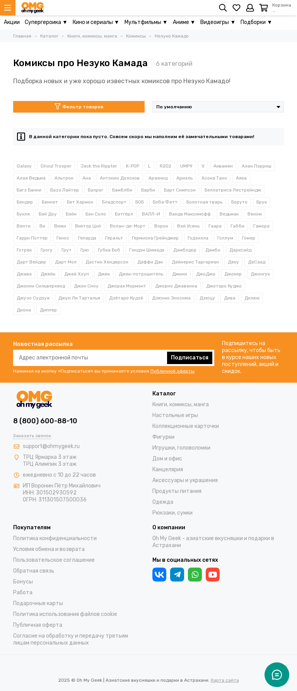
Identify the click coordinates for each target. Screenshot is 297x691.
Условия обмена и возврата (49, 549)
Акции (12, 22)
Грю (84, 250)
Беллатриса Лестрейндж (233, 190)
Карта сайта (225, 680)
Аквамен (223, 166)
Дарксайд (240, 250)
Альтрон (64, 178)
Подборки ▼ (256, 22)
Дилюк (251, 298)
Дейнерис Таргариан (195, 262)
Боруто (239, 202)
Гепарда (87, 238)
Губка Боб (109, 250)
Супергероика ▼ (46, 22)
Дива (230, 298)
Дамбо (212, 250)
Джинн (179, 274)
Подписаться (189, 357)
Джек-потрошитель (141, 274)
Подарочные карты (38, 603)
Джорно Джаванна (176, 286)
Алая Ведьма (31, 178)
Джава (24, 274)
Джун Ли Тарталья (79, 298)
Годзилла (198, 238)
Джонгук (260, 274)
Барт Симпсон (180, 190)
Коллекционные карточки (185, 426)
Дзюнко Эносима (171, 298)
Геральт (114, 238)
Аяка (241, 178)
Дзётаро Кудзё (126, 298)
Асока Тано (214, 178)
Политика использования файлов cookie (65, 614)
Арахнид (157, 178)
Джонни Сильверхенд (41, 286)
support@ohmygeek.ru (51, 446)
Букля (23, 214)
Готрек (24, 250)
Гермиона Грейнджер (155, 238)
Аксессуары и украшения (185, 480)
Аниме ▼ (184, 22)
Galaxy (24, 166)
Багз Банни (29, 190)
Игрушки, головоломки (181, 448)
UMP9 (186, 166)
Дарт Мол (66, 262)
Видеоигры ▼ (218, 22)
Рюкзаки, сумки (172, 513)
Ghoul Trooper (56, 166)
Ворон (161, 226)
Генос (62, 238)
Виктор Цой (88, 226)
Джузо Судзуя (33, 298)
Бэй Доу (48, 214)
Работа (22, 592)
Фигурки (163, 437)
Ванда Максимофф (190, 214)
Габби (237, 226)
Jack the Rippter (98, 166)
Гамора (261, 226)
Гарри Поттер (32, 238)
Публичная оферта (37, 625)
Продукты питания (176, 491)
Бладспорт (114, 202)
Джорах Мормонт (127, 286)
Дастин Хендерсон (106, 262)
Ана (86, 178)
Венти (24, 226)
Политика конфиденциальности (55, 538)
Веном (255, 214)
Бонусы (23, 581)
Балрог (95, 190)
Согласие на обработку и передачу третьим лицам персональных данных (70, 639)
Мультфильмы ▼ (146, 22)
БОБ (139, 202)
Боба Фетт (165, 202)
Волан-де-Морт (127, 226)
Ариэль (184, 178)
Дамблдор (184, 250)
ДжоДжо (205, 274)
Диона (24, 310)
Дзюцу (207, 298)
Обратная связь (33, 571)
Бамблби (122, 190)
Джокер (233, 274)
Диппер (48, 310)
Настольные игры (175, 415)
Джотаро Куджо (224, 286)
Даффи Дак (150, 262)
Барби (148, 190)
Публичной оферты (172, 371)
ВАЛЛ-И (151, 214)
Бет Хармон (80, 202)
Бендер (25, 202)
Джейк (48, 274)
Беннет (50, 202)
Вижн (60, 226)
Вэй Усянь (188, 226)
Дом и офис (167, 458)
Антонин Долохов (120, 178)
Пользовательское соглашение (54, 560)
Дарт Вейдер (31, 262)
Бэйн (71, 214)
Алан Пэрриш (256, 166)
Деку (233, 262)
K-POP (132, 166)
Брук (261, 202)
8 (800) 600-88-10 (45, 421)
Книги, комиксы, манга (180, 404)
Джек (104, 274)
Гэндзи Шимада (146, 250)
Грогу (47, 250)
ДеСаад (256, 262)
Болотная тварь (204, 202)
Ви (42, 226)
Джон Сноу (86, 286)
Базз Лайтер (64, 190)
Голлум (225, 238)
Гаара (215, 226)
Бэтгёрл (124, 214)
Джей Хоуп (76, 274)
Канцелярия (167, 469)
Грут (66, 250)
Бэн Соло (95, 214)
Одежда (162, 502)
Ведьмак (229, 214)
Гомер (248, 238)
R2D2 (165, 166)
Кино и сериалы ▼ (96, 22)
